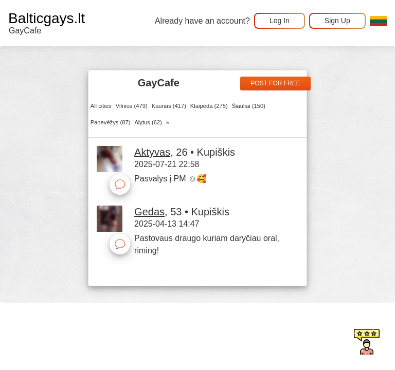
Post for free (275, 83)
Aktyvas (152, 152)
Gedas (149, 211)
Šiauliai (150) (248, 106)
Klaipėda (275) (209, 106)
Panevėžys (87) (111, 122)
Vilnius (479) (132, 106)
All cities (101, 106)
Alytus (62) (147, 122)
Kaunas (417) (169, 106)
